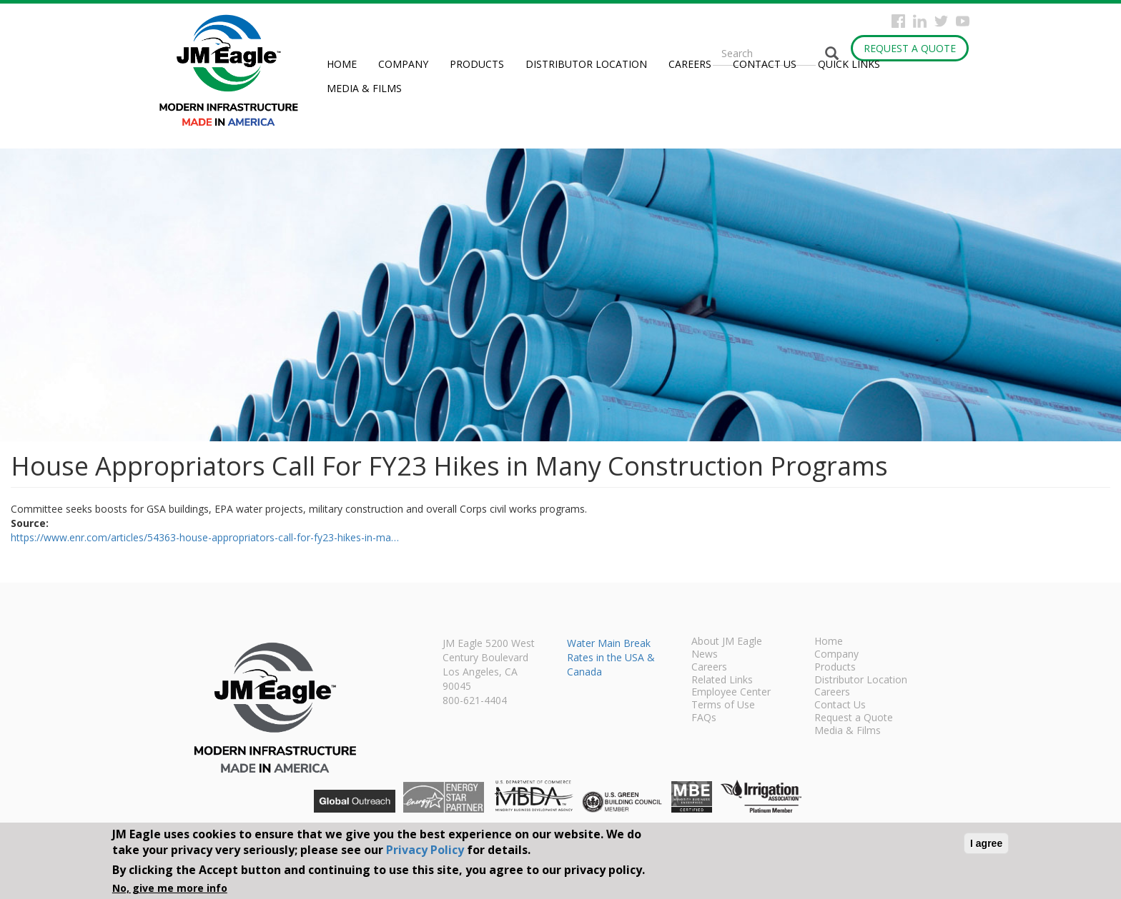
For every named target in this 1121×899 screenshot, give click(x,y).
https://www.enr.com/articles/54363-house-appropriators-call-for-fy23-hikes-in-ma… (205, 537)
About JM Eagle (726, 642)
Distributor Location (586, 64)
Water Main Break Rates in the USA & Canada (611, 657)
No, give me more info (169, 888)
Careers (689, 64)
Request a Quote (910, 48)
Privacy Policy (425, 850)
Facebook (898, 21)
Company (403, 64)
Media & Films (364, 88)
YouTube (962, 21)
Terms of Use (723, 705)
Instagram (920, 21)
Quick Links (849, 64)
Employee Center (731, 692)
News (704, 655)
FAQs (703, 718)
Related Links (722, 680)
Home (342, 64)
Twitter (941, 21)
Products (477, 64)
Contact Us (764, 64)
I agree (986, 843)
